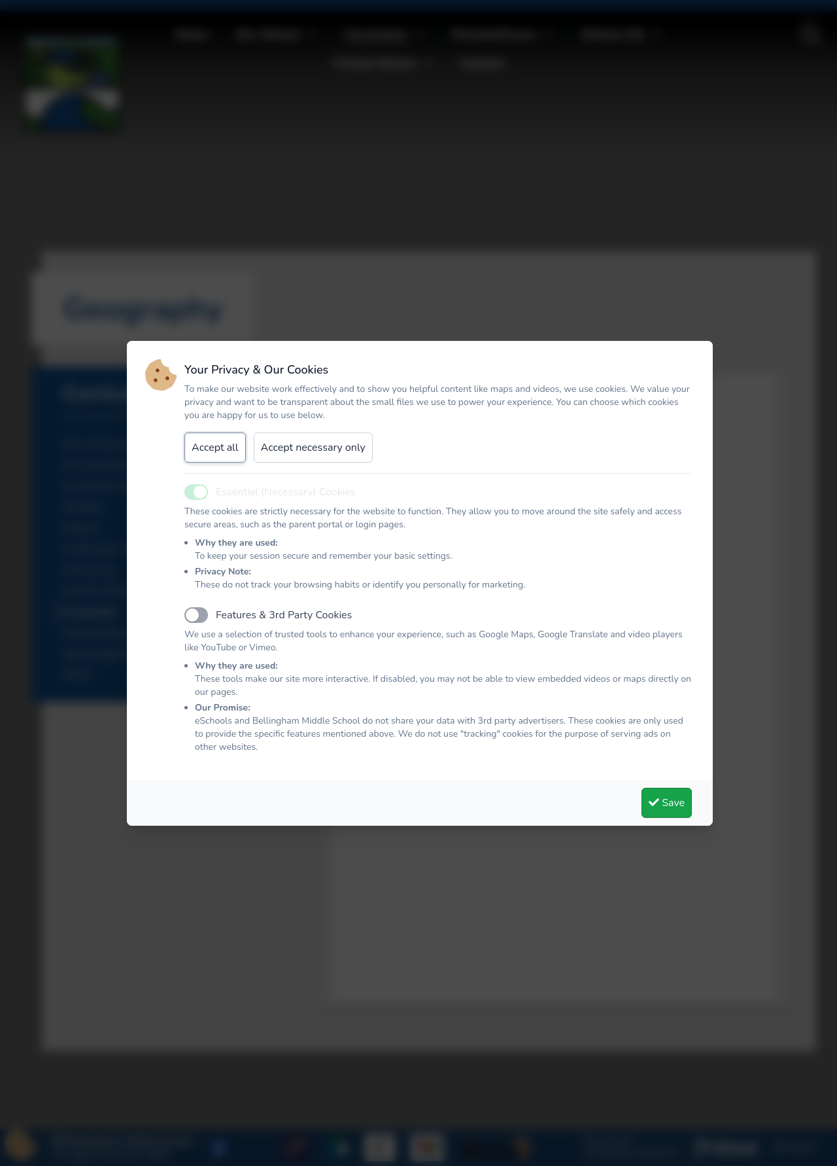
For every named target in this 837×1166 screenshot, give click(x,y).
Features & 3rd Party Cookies (284, 615)
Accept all (215, 447)
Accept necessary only (313, 447)
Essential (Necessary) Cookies (286, 492)
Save (667, 803)
